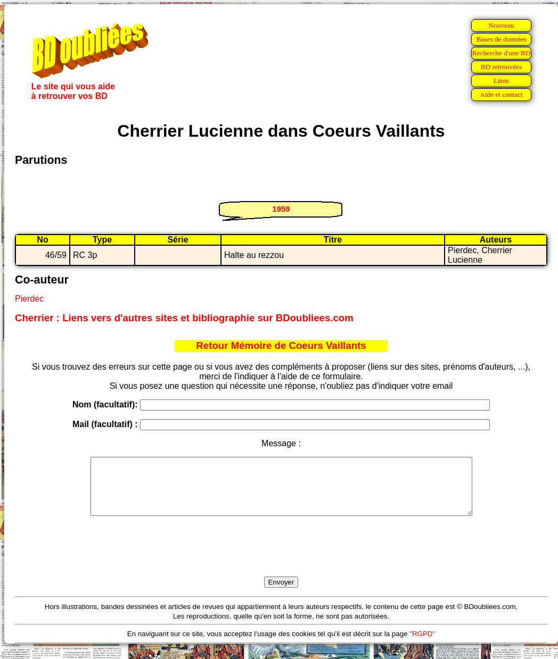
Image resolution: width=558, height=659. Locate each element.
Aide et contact (501, 94)
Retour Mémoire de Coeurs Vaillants (281, 345)
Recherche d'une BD (501, 53)
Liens (502, 81)
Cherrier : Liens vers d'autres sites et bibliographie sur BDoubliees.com (184, 317)
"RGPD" (422, 645)
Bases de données (501, 39)
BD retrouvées (501, 67)
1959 (281, 208)
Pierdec (29, 298)
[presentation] (281, 558)
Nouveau (501, 25)
